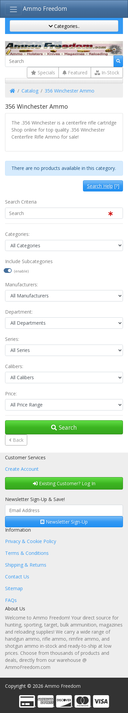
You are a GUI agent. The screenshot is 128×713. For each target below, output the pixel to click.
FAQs (11, 600)
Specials (43, 72)
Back (16, 440)
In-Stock (107, 72)
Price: (11, 393)
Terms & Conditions (27, 553)
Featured (74, 72)
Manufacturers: (21, 284)
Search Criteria (21, 202)
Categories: (17, 234)
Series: (12, 339)
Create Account (22, 469)
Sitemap (14, 588)
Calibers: (14, 366)
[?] (103, 186)
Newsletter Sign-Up (64, 522)
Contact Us (17, 576)
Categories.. (64, 26)
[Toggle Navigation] (13, 9)
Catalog (30, 90)
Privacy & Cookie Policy (30, 541)
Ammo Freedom (45, 8)
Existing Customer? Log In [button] (64, 483)
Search (64, 427)
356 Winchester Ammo (69, 90)
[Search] (59, 61)
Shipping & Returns (25, 565)
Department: (19, 312)
